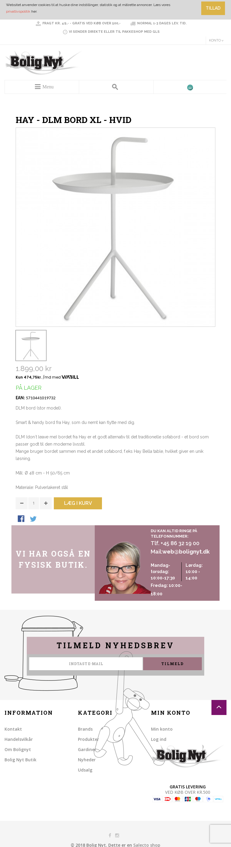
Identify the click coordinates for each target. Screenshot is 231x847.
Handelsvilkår (19, 739)
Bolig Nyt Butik (20, 760)
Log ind (158, 739)
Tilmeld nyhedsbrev (115, 645)
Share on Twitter (34, 519)
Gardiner (87, 749)
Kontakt (13, 729)
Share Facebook (22, 519)
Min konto (162, 729)
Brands (85, 729)
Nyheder (87, 760)
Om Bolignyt (18, 749)
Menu (48, 86)
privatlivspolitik (18, 11)
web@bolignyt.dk (186, 551)
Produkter (88, 739)
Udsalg (85, 770)
